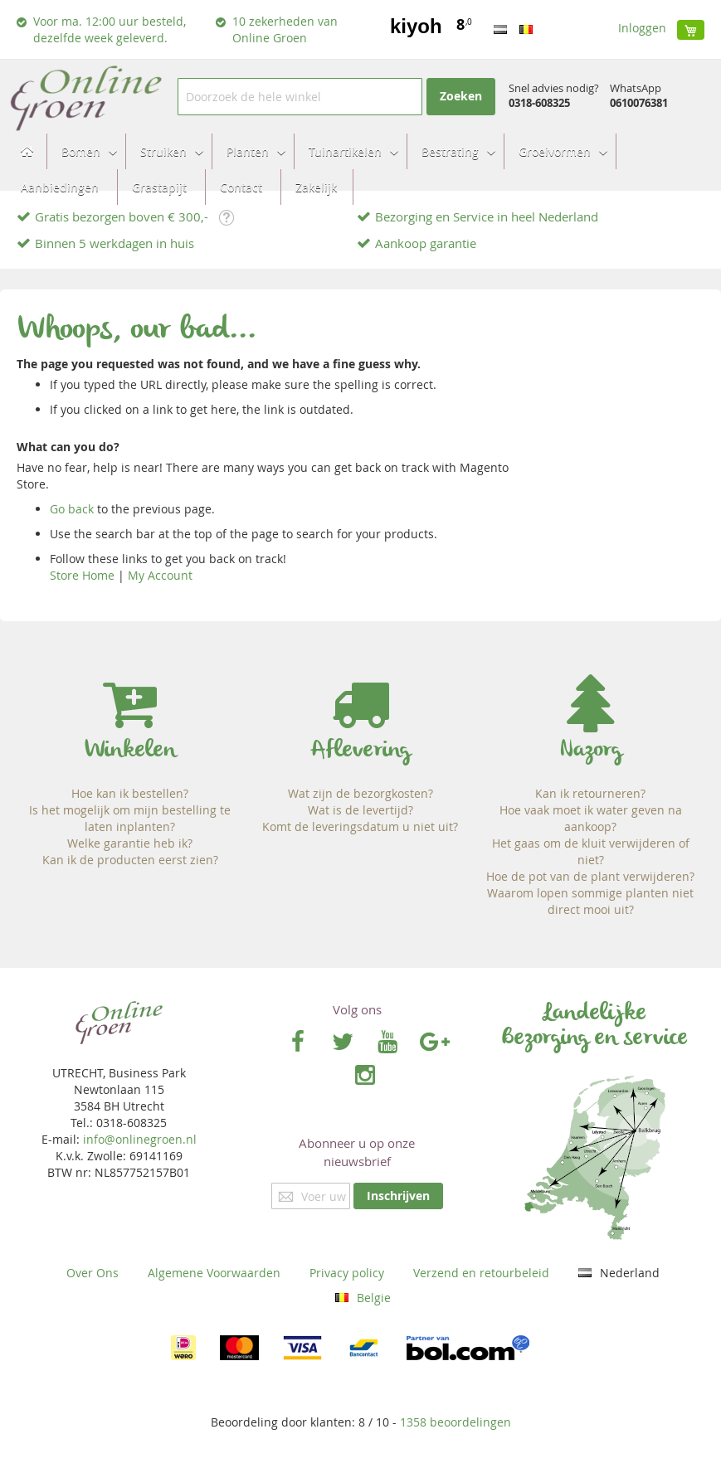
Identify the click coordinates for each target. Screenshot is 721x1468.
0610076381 (639, 102)
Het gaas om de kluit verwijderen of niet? (590, 851)
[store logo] (85, 97)
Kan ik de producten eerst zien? (130, 860)
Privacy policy (346, 1273)
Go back (72, 509)
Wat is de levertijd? (360, 810)
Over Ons (92, 1273)
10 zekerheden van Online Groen (285, 29)
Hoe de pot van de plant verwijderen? (590, 876)
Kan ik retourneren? (590, 793)
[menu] (360, 169)
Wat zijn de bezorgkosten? (360, 793)
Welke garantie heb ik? (129, 843)
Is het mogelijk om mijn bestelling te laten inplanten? (130, 818)
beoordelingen (455, 1422)
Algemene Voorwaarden (214, 1273)
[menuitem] (84, 151)
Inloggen (642, 28)
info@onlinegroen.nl (140, 1139)
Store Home (82, 575)
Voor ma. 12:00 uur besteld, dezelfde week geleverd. (109, 29)
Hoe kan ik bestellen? (129, 793)
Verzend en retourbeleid (481, 1273)
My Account (160, 575)
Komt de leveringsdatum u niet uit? (360, 826)
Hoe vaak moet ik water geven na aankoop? (590, 818)
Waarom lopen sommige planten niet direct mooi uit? (590, 901)
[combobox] (299, 96)
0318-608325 (539, 102)
